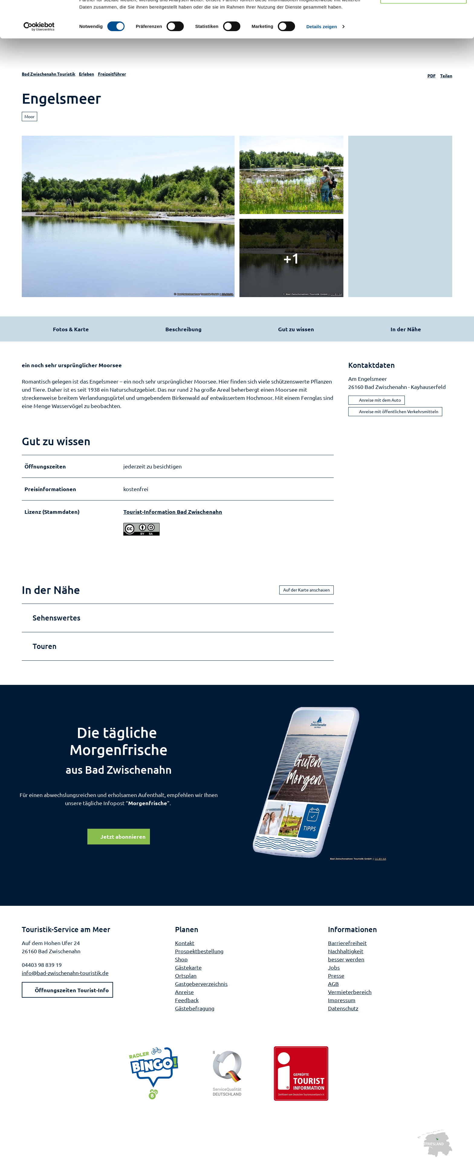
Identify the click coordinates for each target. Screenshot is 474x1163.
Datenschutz (343, 1008)
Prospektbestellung (199, 951)
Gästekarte (188, 967)
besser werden (346, 959)
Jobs (334, 967)
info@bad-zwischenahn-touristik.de (65, 972)
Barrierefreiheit (347, 942)
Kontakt (184, 942)
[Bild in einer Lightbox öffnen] (320, 783)
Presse (336, 975)
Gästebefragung (194, 1008)
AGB (333, 983)
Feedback (187, 999)
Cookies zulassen (423, 15)
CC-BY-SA (227, 294)
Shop (181, 959)
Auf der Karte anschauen (306, 589)
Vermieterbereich (350, 991)
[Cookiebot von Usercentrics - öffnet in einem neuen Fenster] (39, 63)
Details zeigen (321, 63)
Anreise (184, 991)
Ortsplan (185, 975)
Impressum (342, 999)
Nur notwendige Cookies (423, 32)
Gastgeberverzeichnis (201, 983)
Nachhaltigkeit (345, 951)
